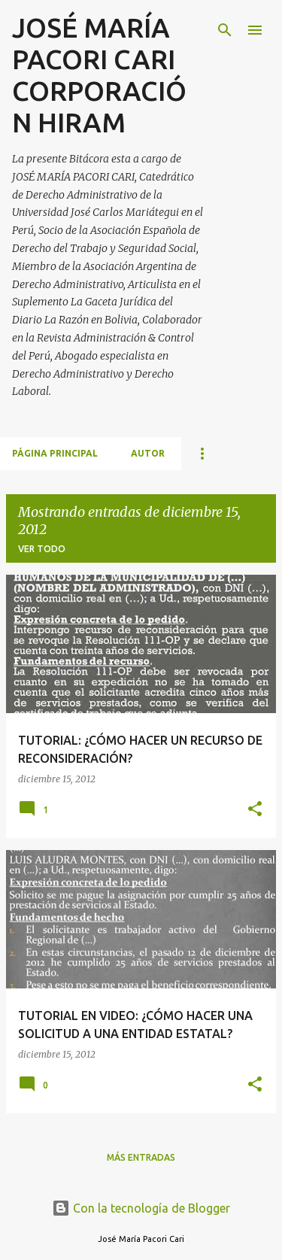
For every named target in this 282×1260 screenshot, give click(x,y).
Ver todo (41, 549)
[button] (255, 810)
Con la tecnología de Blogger (141, 1208)
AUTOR (148, 453)
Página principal (55, 453)
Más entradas (141, 1157)
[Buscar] (225, 30)
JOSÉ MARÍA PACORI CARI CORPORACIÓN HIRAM (99, 75)
